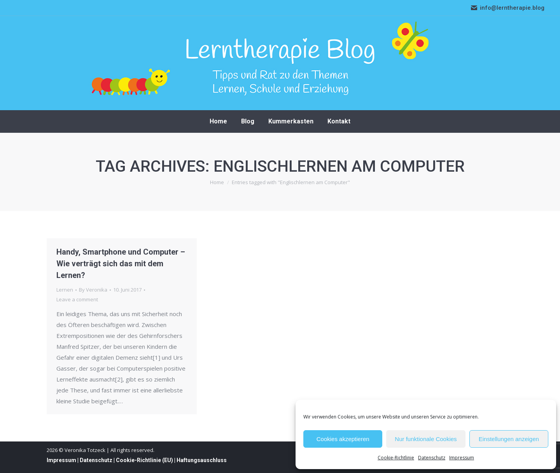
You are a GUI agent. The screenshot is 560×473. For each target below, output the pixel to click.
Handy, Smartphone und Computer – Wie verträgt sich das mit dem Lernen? (120, 263)
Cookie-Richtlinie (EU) (144, 460)
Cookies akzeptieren (343, 439)
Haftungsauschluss (202, 460)
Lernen (64, 289)
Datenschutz (431, 457)
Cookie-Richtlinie (396, 457)
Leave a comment (77, 299)
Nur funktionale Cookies (426, 439)
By (93, 289)
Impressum (461, 457)
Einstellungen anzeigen (509, 439)
